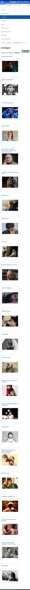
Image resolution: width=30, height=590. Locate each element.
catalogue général (17, 42)
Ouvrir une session (6, 39)
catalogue (8, 42)
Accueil (3, 42)
